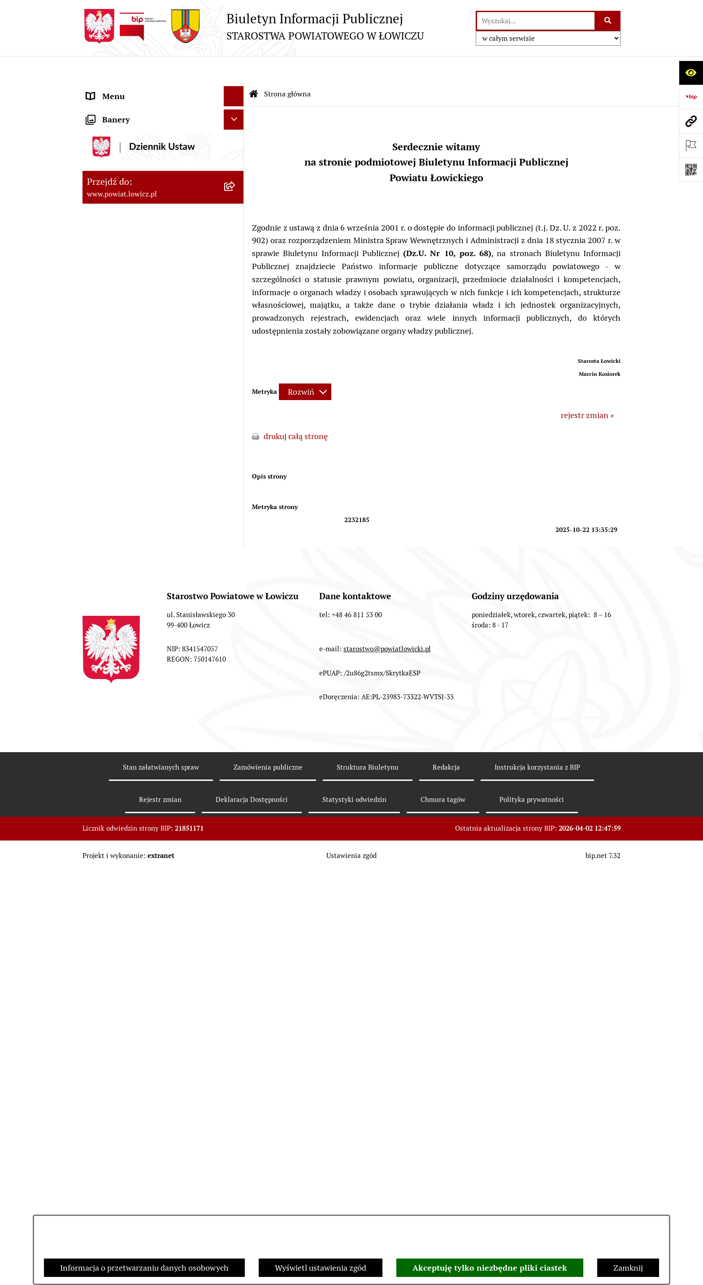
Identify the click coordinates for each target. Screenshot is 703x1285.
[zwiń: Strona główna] (236, 89)
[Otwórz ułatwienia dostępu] (691, 73)
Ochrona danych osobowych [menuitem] (137, 355)
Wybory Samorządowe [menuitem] (126, 569)
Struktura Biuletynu (368, 1198)
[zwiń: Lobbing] (236, 771)
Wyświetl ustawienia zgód (320, 1268)
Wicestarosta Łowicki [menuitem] (124, 201)
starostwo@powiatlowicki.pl (387, 1079)
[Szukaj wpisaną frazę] (608, 21)
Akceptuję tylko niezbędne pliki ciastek (489, 1268)
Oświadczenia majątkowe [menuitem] (131, 436)
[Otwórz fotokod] (691, 169)
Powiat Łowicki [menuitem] (113, 141)
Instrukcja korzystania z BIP (537, 1198)
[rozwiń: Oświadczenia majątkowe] (236, 436)
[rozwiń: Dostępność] (236, 609)
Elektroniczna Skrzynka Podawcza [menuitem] (147, 476)
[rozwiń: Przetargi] (236, 496)
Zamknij (628, 1268)
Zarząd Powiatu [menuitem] (114, 161)
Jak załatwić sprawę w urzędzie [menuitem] (141, 375)
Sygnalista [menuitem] (105, 629)
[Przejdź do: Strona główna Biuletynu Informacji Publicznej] (254, 67)
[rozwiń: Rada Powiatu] (236, 282)
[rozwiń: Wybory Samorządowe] (236, 569)
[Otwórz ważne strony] (691, 145)
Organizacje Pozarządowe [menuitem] (132, 456)
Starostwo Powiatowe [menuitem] (125, 335)
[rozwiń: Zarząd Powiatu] (236, 161)
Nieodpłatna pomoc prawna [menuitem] (136, 710)
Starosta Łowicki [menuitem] (116, 181)
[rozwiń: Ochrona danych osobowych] (236, 355)
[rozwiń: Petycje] (236, 751)
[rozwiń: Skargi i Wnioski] (236, 730)
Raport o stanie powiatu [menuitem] (129, 589)
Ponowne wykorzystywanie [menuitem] (135, 670)
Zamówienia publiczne (268, 1198)
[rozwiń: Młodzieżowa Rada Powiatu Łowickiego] (236, 302)
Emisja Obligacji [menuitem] (115, 690)
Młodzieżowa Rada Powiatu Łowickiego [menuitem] (135, 308)
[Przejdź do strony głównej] (253, 26)
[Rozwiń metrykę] (305, 365)
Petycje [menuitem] (99, 750)
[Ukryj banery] (234, 893)
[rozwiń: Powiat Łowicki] (236, 141)
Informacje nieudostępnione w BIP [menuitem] (148, 650)
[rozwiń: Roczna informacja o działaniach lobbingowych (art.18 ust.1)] (236, 847)
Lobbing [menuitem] (101, 771)
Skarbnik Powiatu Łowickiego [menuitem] (138, 262)
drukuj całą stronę (296, 409)
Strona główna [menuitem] (113, 89)
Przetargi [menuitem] (103, 496)
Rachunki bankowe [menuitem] (120, 395)
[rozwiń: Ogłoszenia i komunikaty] (236, 416)
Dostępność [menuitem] (108, 609)
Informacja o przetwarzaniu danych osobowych (144, 1268)
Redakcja (446, 1198)
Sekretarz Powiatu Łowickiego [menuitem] (139, 242)
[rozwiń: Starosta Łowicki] (236, 181)
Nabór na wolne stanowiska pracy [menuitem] (146, 516)
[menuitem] (163, 115)
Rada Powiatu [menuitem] (111, 282)
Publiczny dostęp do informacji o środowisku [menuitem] (145, 542)
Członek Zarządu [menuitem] (117, 222)
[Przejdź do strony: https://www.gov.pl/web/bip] (691, 97)
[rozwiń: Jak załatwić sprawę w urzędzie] (236, 375)
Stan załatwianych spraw (161, 1198)
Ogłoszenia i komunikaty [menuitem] (131, 415)
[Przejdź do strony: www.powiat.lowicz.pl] (691, 121)
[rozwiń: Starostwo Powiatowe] (236, 335)
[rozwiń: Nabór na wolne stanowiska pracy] (236, 516)
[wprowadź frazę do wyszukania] (536, 21)
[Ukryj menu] (234, 69)
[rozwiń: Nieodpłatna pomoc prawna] (236, 710)
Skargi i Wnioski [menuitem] (115, 730)
